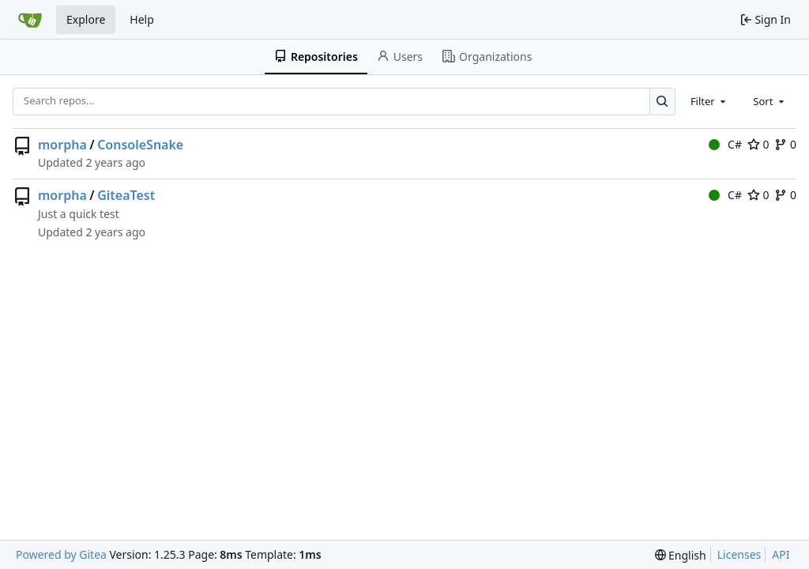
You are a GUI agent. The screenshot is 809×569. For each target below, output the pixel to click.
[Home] (30, 20)
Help (142, 19)
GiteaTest (126, 195)
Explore (85, 19)
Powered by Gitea (61, 554)
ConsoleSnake (140, 145)
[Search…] (662, 101)
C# (725, 144)
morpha (62, 145)
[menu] (680, 555)
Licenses (739, 554)
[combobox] (709, 101)
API (780, 554)
